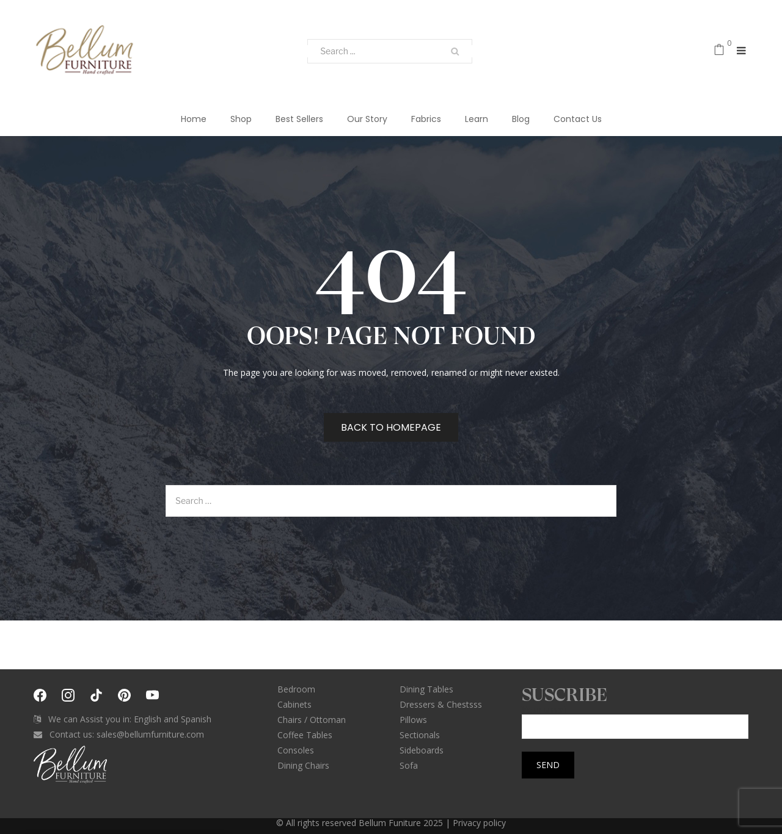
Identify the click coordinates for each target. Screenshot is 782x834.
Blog (521, 119)
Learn (476, 119)
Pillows (413, 719)
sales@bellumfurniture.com (150, 734)
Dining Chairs (303, 765)
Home (193, 119)
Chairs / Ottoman (311, 719)
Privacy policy (479, 823)
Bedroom (296, 689)
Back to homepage (391, 427)
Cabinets (294, 704)
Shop (241, 119)
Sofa (409, 765)
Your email (635, 718)
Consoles (295, 750)
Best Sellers (299, 119)
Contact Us (578, 119)
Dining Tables (426, 689)
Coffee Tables (304, 735)
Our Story (367, 119)
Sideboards (422, 750)
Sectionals (420, 735)
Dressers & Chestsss (441, 704)
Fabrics (426, 119)
